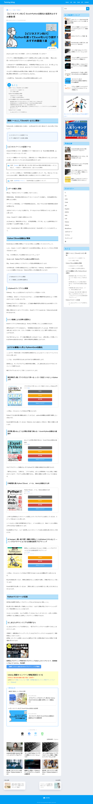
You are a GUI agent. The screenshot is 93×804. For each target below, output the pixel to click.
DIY (82, 2)
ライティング (68, 238)
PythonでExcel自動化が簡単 (15, 93)
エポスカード (68, 231)
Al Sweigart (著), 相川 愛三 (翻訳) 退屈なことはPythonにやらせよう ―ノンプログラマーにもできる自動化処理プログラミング (33, 107)
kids (75, 2)
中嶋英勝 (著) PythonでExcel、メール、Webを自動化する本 (23, 104)
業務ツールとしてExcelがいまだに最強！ (19, 87)
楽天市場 (40, 399)
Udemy (67, 225)
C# (65, 196)
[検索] (87, 8)
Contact (87, 2)
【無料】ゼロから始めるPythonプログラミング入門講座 (24, 666)
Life (71, 2)
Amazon (16, 165)
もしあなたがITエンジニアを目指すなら (18, 112)
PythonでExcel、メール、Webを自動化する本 (37, 490)
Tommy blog (9, 2)
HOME (46, 798)
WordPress (68, 228)
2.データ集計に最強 (14, 91)
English (67, 209)
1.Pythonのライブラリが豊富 (16, 95)
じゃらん (67, 235)
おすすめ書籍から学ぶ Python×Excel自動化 (19, 99)
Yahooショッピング (40, 403)
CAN (66, 199)
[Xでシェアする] (22, 734)
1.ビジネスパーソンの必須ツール (17, 90)
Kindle (40, 391)
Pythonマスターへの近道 (15, 110)
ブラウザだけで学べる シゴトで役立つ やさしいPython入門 (40, 386)
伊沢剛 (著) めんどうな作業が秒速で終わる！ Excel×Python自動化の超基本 (26, 103)
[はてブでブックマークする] (35, 734)
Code (78, 2)
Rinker (29, 444)
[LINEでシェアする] (42, 734)
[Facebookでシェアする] (29, 734)
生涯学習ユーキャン (19, 180)
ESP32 (67, 212)
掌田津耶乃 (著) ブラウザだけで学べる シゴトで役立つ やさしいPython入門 (26, 101)
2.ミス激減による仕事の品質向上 (17, 97)
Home (67, 2)
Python (56, 739)
